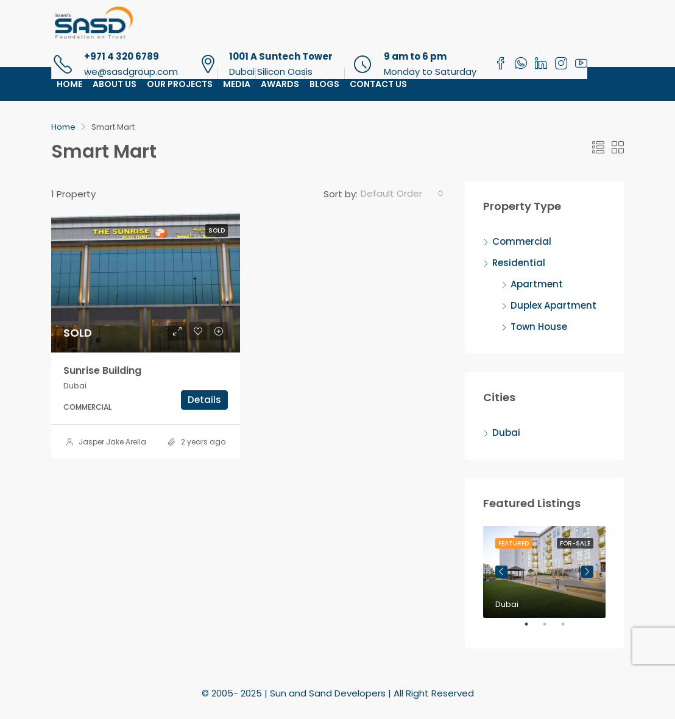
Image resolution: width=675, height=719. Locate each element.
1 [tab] (532, 629)
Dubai (506, 432)
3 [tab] (569, 629)
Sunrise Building (102, 370)
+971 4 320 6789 (121, 56)
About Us (114, 84)
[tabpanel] (544, 572)
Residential (518, 262)
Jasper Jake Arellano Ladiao (131, 442)
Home (69, 84)
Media (236, 84)
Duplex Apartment (553, 305)
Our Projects (180, 84)
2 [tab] (551, 629)
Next (587, 572)
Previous (501, 572)
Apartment (537, 284)
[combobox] (402, 193)
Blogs (324, 84)
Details (204, 399)
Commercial (521, 241)
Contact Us (378, 84)
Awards (280, 84)
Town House (539, 326)
